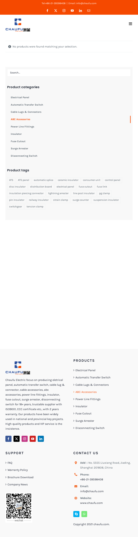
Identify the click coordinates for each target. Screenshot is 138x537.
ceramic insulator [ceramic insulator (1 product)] (68, 180)
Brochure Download (20, 477)
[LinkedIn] (41, 439)
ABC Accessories (86, 392)
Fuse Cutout (83, 413)
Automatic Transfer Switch (93, 377)
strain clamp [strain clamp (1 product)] (60, 199)
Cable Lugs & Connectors (92, 384)
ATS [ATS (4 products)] (11, 180)
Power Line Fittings (87, 399)
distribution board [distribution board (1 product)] (41, 186)
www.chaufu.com (91, 503)
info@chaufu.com (92, 491)
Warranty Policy (18, 470)
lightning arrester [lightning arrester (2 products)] (58, 193)
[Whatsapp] (84, 514)
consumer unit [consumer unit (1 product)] (91, 180)
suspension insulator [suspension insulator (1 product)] (106, 199)
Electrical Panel (85, 370)
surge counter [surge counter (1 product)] (81, 199)
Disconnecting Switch (90, 428)
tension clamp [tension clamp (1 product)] (35, 206)
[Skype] (76, 514)
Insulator (81, 406)
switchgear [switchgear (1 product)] (15, 206)
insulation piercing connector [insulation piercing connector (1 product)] (26, 193)
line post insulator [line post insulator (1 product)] (84, 193)
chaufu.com (101, 524)
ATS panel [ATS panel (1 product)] (23, 180)
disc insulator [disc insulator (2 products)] (17, 186)
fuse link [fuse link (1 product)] (102, 186)
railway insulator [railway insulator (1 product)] (39, 199)
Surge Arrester (84, 420)
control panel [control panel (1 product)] (112, 180)
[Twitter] (16, 439)
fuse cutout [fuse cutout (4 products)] (85, 186)
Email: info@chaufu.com (82, 3)
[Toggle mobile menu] (131, 24)
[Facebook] (8, 439)
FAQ (10, 462)
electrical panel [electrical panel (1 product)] (65, 186)
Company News (18, 484)
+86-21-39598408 (91, 479)
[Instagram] (25, 439)
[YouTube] (33, 439)
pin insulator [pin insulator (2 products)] (16, 199)
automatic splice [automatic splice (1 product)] (43, 180)
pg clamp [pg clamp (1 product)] (104, 193)
